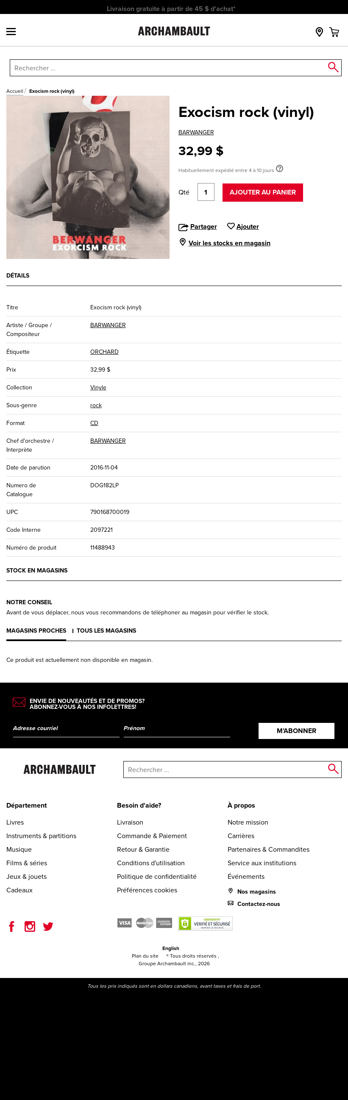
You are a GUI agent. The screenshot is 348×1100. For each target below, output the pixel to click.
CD (94, 423)
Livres (15, 822)
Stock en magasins (36, 570)
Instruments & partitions (41, 836)
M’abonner (296, 731)
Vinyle (98, 387)
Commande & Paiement (152, 836)
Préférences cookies (147, 890)
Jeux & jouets (26, 876)
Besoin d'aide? (139, 805)
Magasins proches (36, 630)
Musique (19, 849)
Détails (17, 275)
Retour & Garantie (143, 849)
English (170, 948)
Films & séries (26, 863)
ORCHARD (104, 351)
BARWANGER (196, 132)
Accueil (14, 91)
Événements (246, 876)
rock (96, 405)
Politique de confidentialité (157, 876)
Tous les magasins (106, 630)
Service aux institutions (262, 863)
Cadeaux (19, 890)
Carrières (241, 836)
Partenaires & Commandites (268, 849)
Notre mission (248, 822)
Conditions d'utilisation (151, 863)
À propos (241, 805)
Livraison (130, 822)
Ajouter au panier (263, 192)
